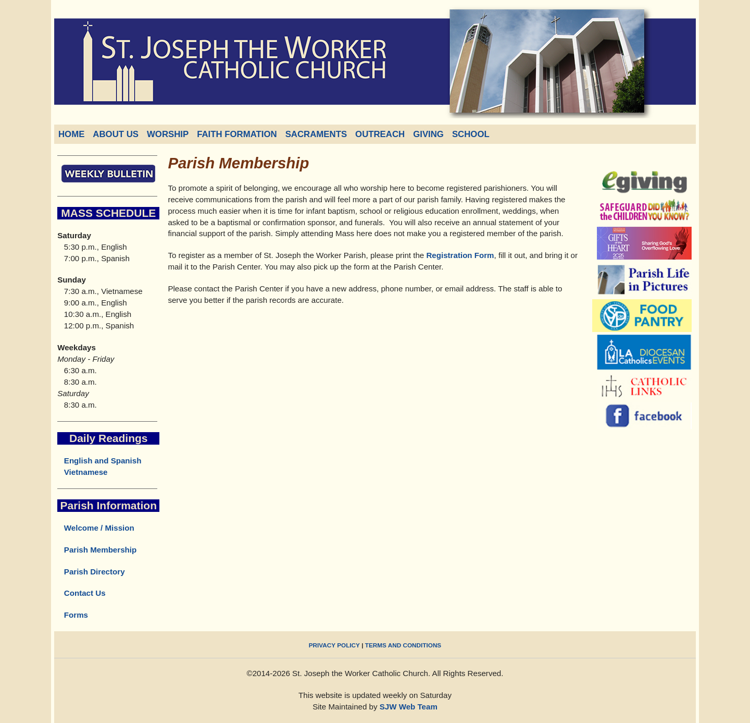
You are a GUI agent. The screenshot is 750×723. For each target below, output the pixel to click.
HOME (71, 134)
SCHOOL (471, 134)
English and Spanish (103, 460)
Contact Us (81, 593)
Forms (72, 614)
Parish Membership (96, 549)
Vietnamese (86, 472)
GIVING (428, 134)
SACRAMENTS (316, 134)
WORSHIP (168, 134)
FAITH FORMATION (237, 134)
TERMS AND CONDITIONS (403, 645)
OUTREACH (380, 134)
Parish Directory (90, 571)
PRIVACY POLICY (334, 645)
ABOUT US (116, 134)
